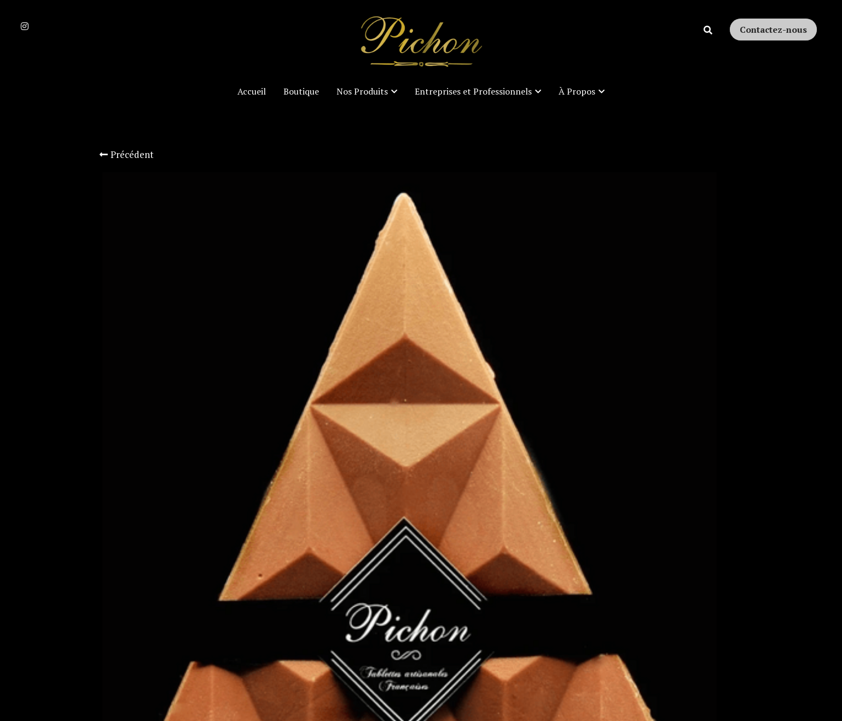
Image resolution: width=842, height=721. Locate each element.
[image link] (421, 43)
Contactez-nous (773, 30)
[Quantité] (623, 431)
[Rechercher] (708, 30)
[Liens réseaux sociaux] (24, 26)
